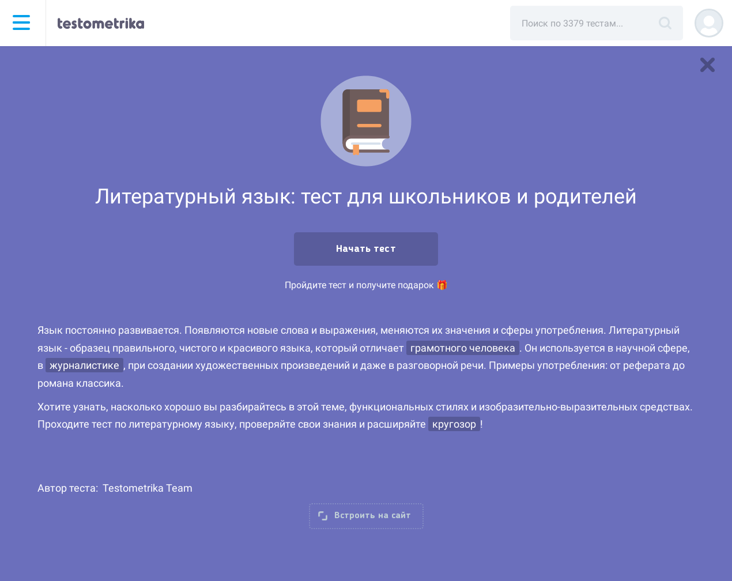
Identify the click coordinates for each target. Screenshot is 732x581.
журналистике (84, 365)
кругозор (454, 424)
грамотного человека (462, 348)
